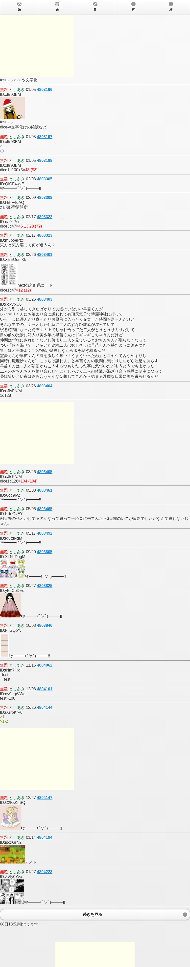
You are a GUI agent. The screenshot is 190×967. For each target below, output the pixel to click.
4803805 (44, 552)
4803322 (44, 217)
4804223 (44, 872)
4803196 (44, 89)
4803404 (44, 386)
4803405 (44, 472)
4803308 (44, 197)
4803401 (44, 254)
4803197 (44, 137)
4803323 (44, 235)
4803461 (44, 490)
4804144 (44, 707)
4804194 (44, 837)
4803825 (44, 586)
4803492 (44, 533)
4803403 (44, 299)
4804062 (44, 665)
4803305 (44, 179)
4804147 (44, 798)
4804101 (44, 689)
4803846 (44, 625)
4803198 (44, 160)
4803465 (44, 509)
